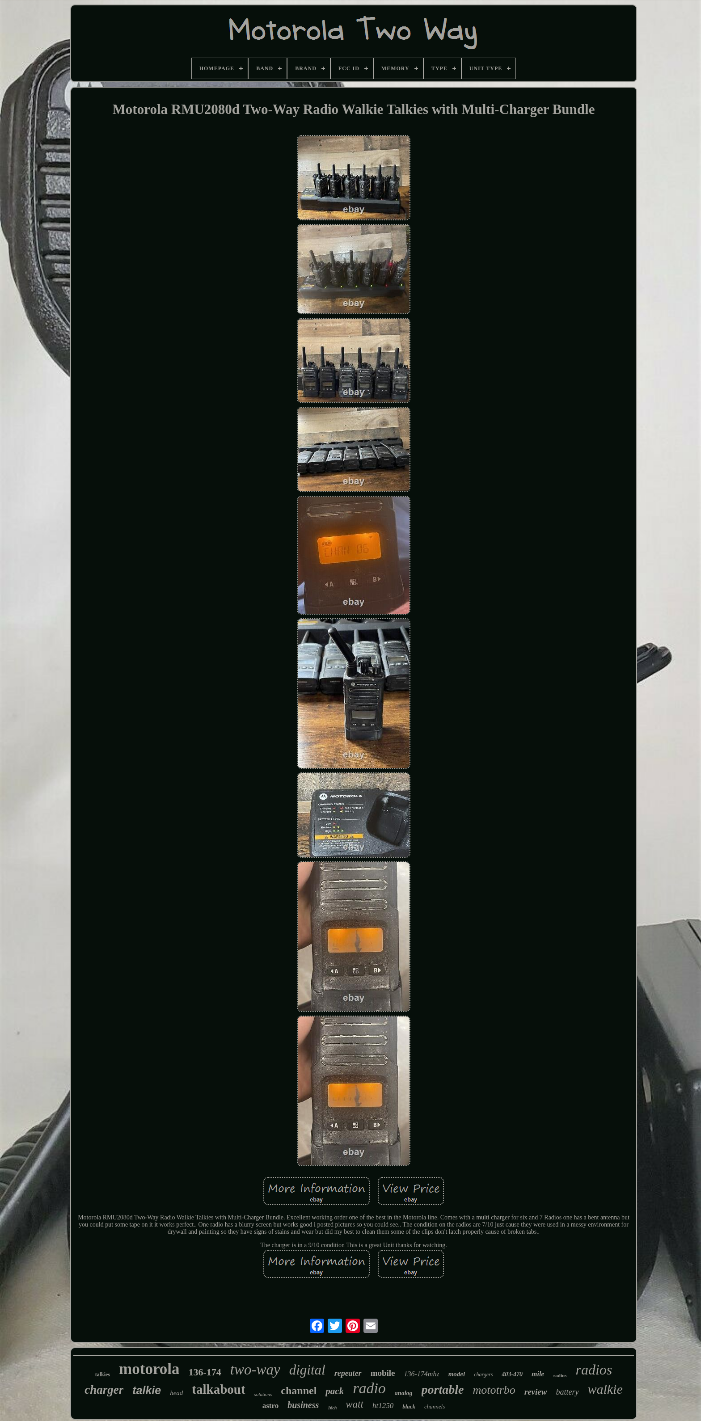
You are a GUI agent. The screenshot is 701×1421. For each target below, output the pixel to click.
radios (593, 1370)
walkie (604, 1389)
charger (103, 1389)
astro (270, 1405)
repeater (348, 1373)
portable (443, 1389)
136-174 (205, 1372)
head (176, 1392)
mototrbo (494, 1389)
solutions (263, 1394)
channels (434, 1406)
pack (334, 1391)
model (456, 1374)
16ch (332, 1407)
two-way (255, 1370)
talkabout (218, 1389)
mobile (383, 1373)
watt (354, 1404)
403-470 (512, 1374)
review (535, 1391)
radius (559, 1375)
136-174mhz (421, 1374)
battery (567, 1391)
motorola (149, 1369)
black (408, 1406)
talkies (102, 1374)
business (303, 1405)
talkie (146, 1390)
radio (369, 1388)
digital (307, 1370)
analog (404, 1393)
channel (299, 1390)
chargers (483, 1374)
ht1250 (382, 1405)
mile (538, 1374)
